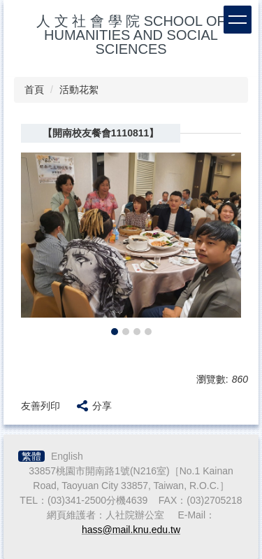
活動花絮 (79, 89)
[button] (38, 245)
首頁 (34, 89)
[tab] (114, 332)
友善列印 (40, 405)
